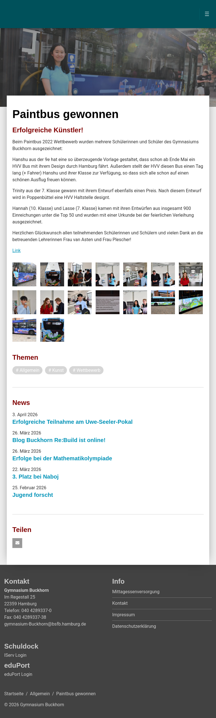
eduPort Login (18, 674)
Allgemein (40, 693)
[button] (17, 543)
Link (16, 250)
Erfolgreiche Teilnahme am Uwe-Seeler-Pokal (72, 422)
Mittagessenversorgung (135, 591)
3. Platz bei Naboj (35, 477)
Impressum (123, 614)
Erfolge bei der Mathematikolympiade (62, 458)
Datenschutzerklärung (134, 626)
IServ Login (15, 655)
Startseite (14, 693)
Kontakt (120, 603)
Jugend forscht (32, 495)
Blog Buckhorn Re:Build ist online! (58, 440)
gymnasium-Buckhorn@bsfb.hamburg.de (45, 624)
